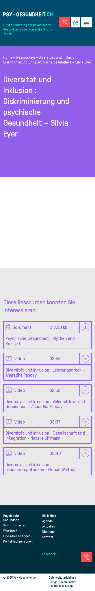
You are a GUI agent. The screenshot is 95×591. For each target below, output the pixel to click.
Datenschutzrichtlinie (62, 577)
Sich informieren (14, 525)
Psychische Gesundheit (11, 517)
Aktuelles (48, 526)
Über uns (48, 531)
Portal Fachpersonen (18, 541)
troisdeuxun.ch (68, 585)
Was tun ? (10, 530)
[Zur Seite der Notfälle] (64, 22)
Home (7, 57)
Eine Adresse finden (17, 536)
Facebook (49, 554)
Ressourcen (25, 57)
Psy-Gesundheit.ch (25, 577)
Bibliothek (49, 515)
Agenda (47, 521)
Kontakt (47, 537)
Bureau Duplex (67, 582)
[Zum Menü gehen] (86, 22)
